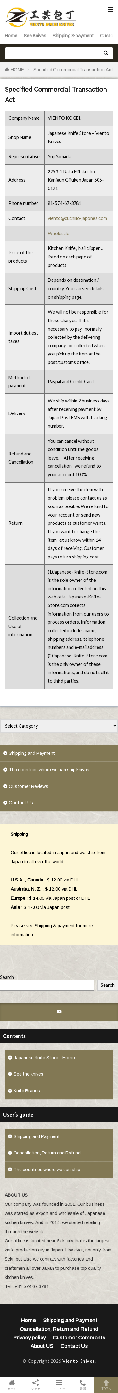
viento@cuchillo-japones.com (77, 218)
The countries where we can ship (47, 1169)
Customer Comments (79, 1338)
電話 (82, 1384)
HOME (17, 69)
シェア (35, 1384)
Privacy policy (29, 1338)
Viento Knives (78, 1361)
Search (7, 977)
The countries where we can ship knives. (50, 769)
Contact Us (21, 802)
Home (11, 35)
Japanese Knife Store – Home (44, 1057)
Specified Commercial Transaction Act (73, 69)
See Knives (35, 35)
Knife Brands (27, 1090)
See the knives (28, 1074)
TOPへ (106, 1384)
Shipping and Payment (32, 753)
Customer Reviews (28, 786)
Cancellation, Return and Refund (47, 1152)
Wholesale (58, 233)
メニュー (59, 1384)
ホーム (12, 1384)
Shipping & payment (73, 35)
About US (42, 1346)
